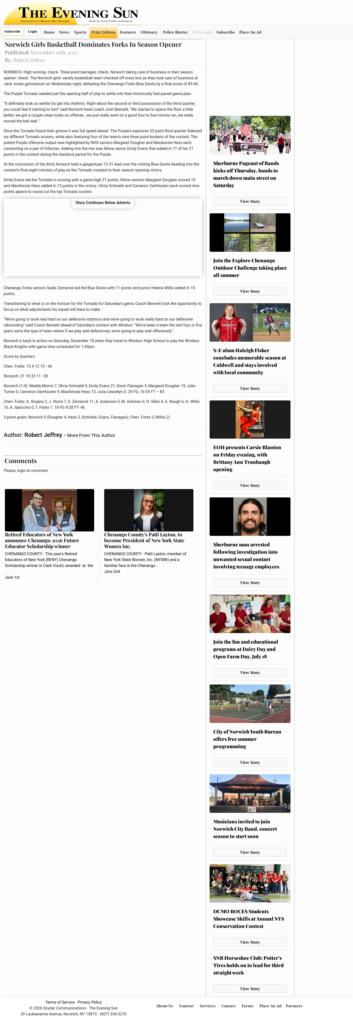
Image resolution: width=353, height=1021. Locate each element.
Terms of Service (60, 1002)
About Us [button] (165, 1006)
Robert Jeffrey (44, 435)
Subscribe (12, 31)
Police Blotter (175, 32)
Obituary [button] (149, 32)
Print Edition (103, 32)
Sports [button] (80, 32)
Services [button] (208, 1006)
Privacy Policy (90, 1002)
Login (32, 31)
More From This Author (91, 435)
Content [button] (187, 1006)
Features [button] (128, 32)
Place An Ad (250, 32)
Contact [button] (229, 1006)
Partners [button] (294, 1006)
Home (49, 32)
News (64, 32)
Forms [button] (248, 1006)
